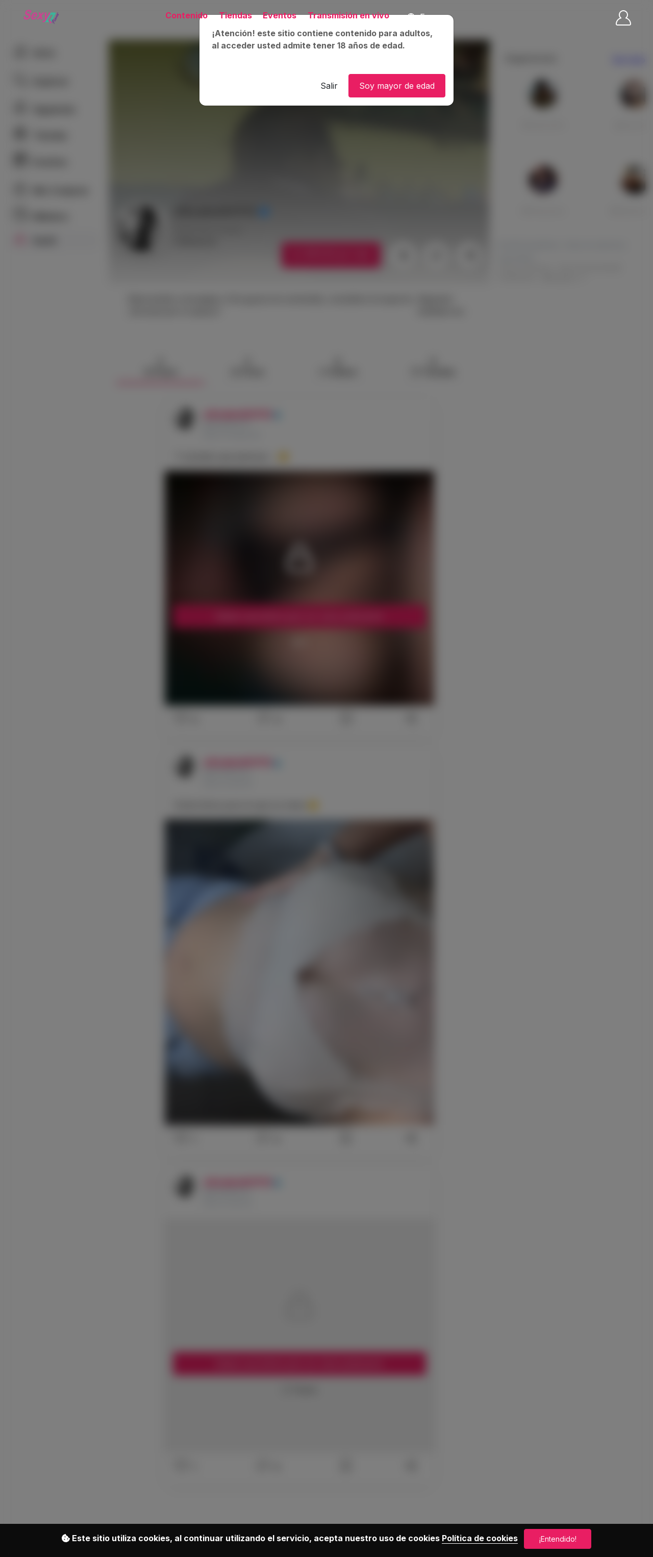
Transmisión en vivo (348, 15)
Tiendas (235, 15)
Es (418, 17)
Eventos (279, 15)
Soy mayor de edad (397, 86)
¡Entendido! (557, 1539)
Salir (329, 86)
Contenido (186, 15)
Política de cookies (480, 1538)
